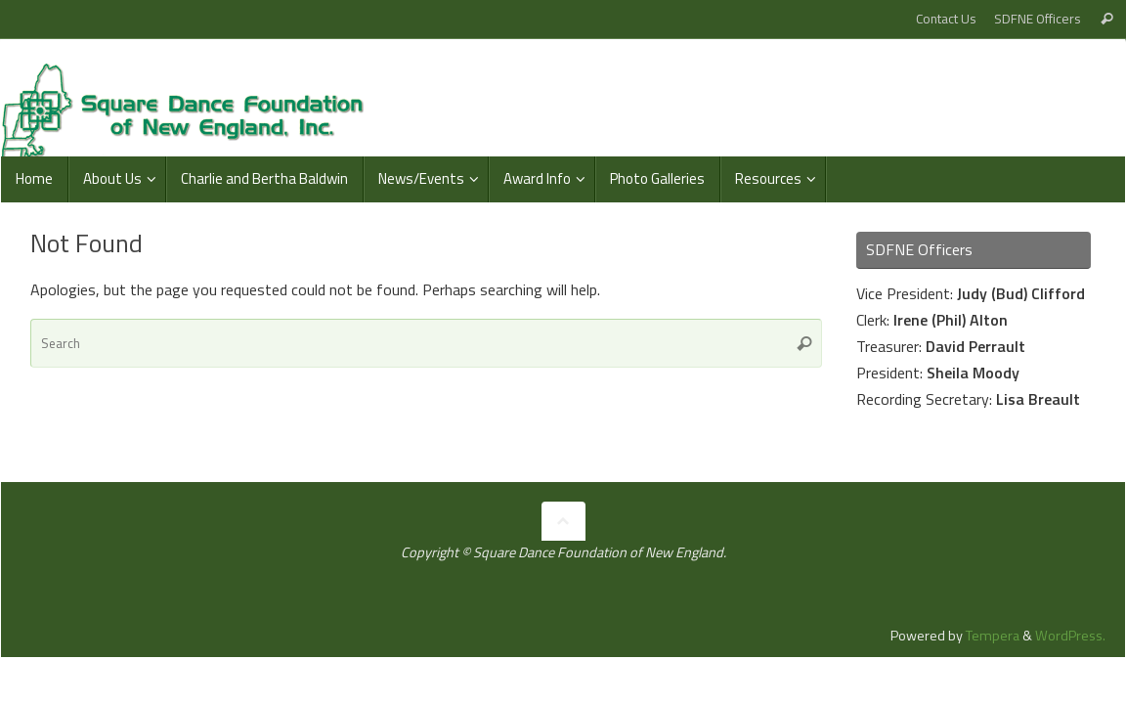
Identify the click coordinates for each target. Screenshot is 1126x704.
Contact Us (946, 18)
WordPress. (1070, 635)
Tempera (992, 635)
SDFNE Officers (1037, 18)
